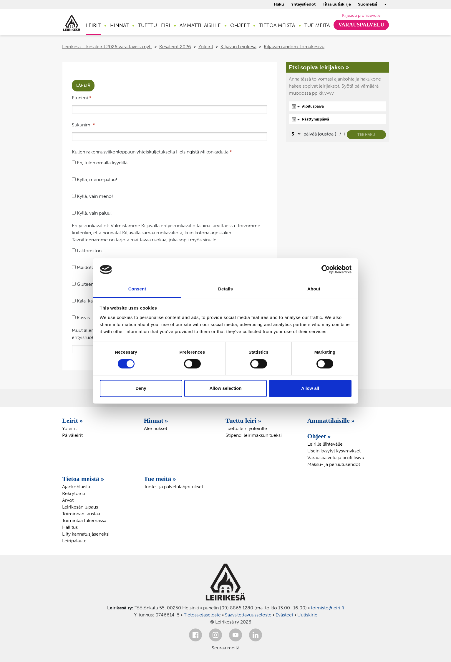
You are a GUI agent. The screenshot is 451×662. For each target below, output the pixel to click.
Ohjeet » (319, 436)
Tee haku (366, 134)
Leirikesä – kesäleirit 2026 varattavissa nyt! (107, 46)
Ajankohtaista (76, 486)
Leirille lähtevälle (325, 444)
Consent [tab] (137, 288)
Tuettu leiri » (243, 420)
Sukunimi (83, 125)
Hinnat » (156, 420)
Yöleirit (205, 46)
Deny (140, 388)
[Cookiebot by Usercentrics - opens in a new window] (325, 269)
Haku (279, 4)
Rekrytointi (73, 493)
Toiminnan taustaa (81, 513)
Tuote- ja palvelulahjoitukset (173, 486)
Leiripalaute (74, 541)
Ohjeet (240, 25)
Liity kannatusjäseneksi (86, 534)
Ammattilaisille (200, 25)
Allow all (310, 388)
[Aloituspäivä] (337, 106)
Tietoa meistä (277, 25)
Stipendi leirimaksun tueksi (254, 435)
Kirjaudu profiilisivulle (361, 15)
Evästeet (284, 615)
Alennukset (155, 428)
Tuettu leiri (154, 25)
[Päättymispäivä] (337, 119)
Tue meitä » (160, 478)
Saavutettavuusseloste (248, 615)
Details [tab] (225, 288)
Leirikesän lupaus (80, 507)
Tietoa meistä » (83, 478)
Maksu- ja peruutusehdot (333, 464)
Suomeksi (367, 4)
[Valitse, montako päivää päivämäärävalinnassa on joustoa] (295, 134)
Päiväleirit (72, 435)
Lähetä (83, 85)
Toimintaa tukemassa (84, 520)
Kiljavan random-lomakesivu (294, 46)
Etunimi (81, 98)
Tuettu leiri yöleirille (246, 428)
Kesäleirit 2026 (175, 46)
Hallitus (70, 527)
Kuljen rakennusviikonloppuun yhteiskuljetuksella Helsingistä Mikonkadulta (152, 152)
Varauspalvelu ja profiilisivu (335, 457)
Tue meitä (317, 25)
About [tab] (313, 288)
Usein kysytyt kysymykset (334, 451)
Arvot (68, 500)
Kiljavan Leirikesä (238, 46)
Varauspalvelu (361, 25)
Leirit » (72, 420)
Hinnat (119, 25)
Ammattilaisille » (331, 420)
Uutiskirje (307, 615)
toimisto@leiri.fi (327, 608)
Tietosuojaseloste (202, 615)
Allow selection (225, 388)
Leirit (93, 25)
